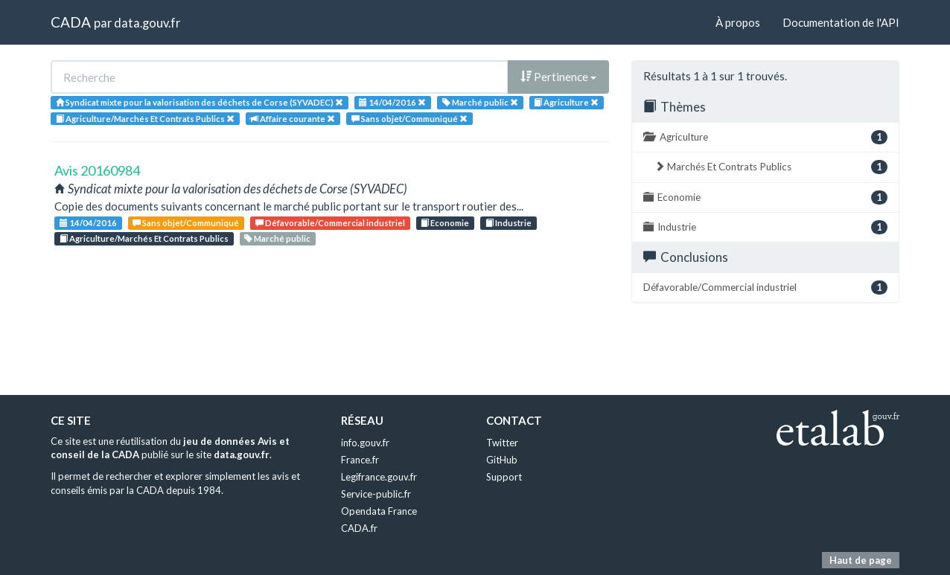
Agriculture (765, 137)
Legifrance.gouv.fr (379, 477)
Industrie (508, 223)
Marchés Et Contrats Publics (770, 167)
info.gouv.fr (365, 443)
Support (504, 477)
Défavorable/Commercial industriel (330, 223)
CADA (71, 21)
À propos (737, 22)
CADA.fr (359, 528)
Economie (445, 223)
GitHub (501, 460)
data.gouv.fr (147, 23)
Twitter (502, 443)
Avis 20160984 (97, 170)
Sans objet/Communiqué (186, 223)
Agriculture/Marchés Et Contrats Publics (144, 238)
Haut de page (860, 560)
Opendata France (379, 511)
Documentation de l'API (840, 22)
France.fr (360, 460)
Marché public (277, 238)
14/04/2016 (88, 223)
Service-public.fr (376, 494)
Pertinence (558, 76)
